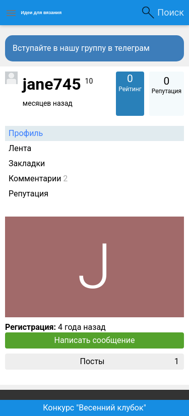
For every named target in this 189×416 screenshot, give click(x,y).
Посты (129, 362)
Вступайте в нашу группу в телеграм (81, 48)
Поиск (170, 12)
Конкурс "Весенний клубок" (94, 407)
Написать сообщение (94, 340)
